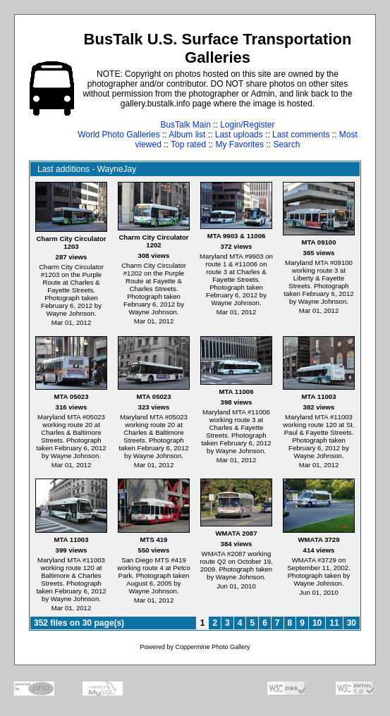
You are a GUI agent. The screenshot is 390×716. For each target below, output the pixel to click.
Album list (187, 135)
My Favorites (239, 144)
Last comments (300, 135)
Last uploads (239, 135)
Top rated (188, 144)
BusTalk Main (185, 125)
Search (286, 144)
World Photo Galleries (119, 135)
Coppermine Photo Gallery (212, 646)
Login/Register (247, 125)
